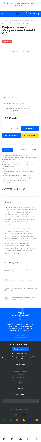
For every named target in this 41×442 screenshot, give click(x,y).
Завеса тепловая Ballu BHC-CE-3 (21, 280)
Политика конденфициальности (20, 380)
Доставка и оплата (20, 372)
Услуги (20, 388)
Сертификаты (20, 369)
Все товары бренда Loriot (12, 253)
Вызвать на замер (11, 135)
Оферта (20, 383)
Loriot (13, 101)
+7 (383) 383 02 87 (20, 344)
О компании (20, 365)
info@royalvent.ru (21, 353)
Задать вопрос (20, 336)
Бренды (20, 374)
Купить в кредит (29, 135)
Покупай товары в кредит (20, 377)
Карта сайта (21, 394)
